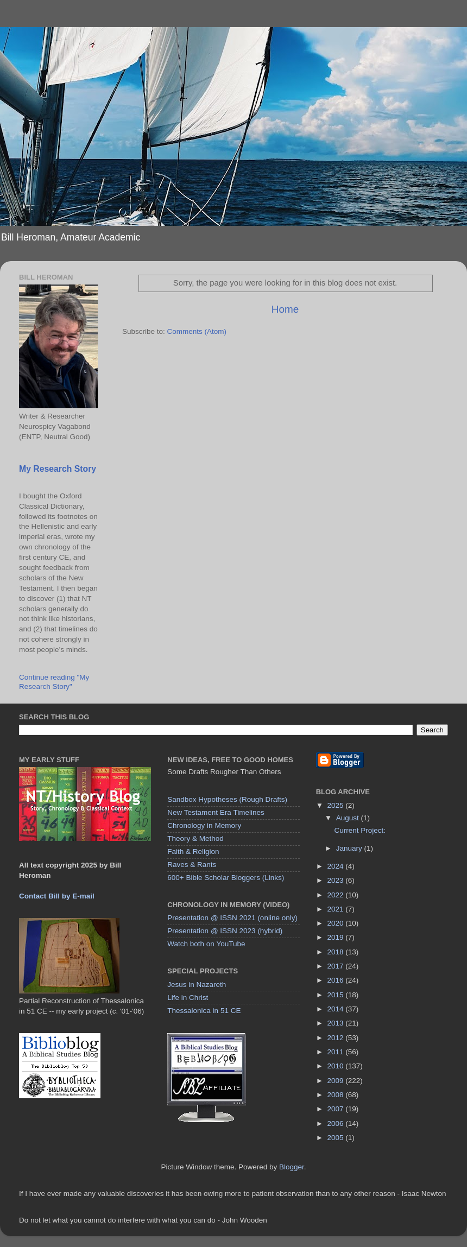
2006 (336, 1123)
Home (285, 309)
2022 (336, 895)
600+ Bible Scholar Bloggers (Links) (225, 877)
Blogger (291, 1167)
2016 (336, 980)
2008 (336, 1095)
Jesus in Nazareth (196, 984)
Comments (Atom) (197, 331)
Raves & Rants (191, 864)
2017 (336, 966)
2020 (336, 923)
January (350, 848)
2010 (336, 1066)
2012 (336, 1038)
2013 (336, 1023)
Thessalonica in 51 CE (204, 1011)
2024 (336, 866)
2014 (336, 1009)
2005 (336, 1138)
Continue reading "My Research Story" (54, 681)
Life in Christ (187, 997)
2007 (336, 1109)
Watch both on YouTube (206, 944)
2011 (336, 1052)
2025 (336, 805)
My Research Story (57, 468)
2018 (336, 952)
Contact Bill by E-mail (56, 896)
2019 (336, 937)
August (348, 818)
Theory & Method (195, 838)
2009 (336, 1081)
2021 (336, 909)
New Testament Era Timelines (215, 812)
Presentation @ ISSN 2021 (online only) (232, 918)
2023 (336, 880)
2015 (336, 995)
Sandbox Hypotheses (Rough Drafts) (227, 799)
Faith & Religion (193, 851)
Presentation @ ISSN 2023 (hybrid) (224, 931)
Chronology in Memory (204, 825)
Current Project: (360, 830)
